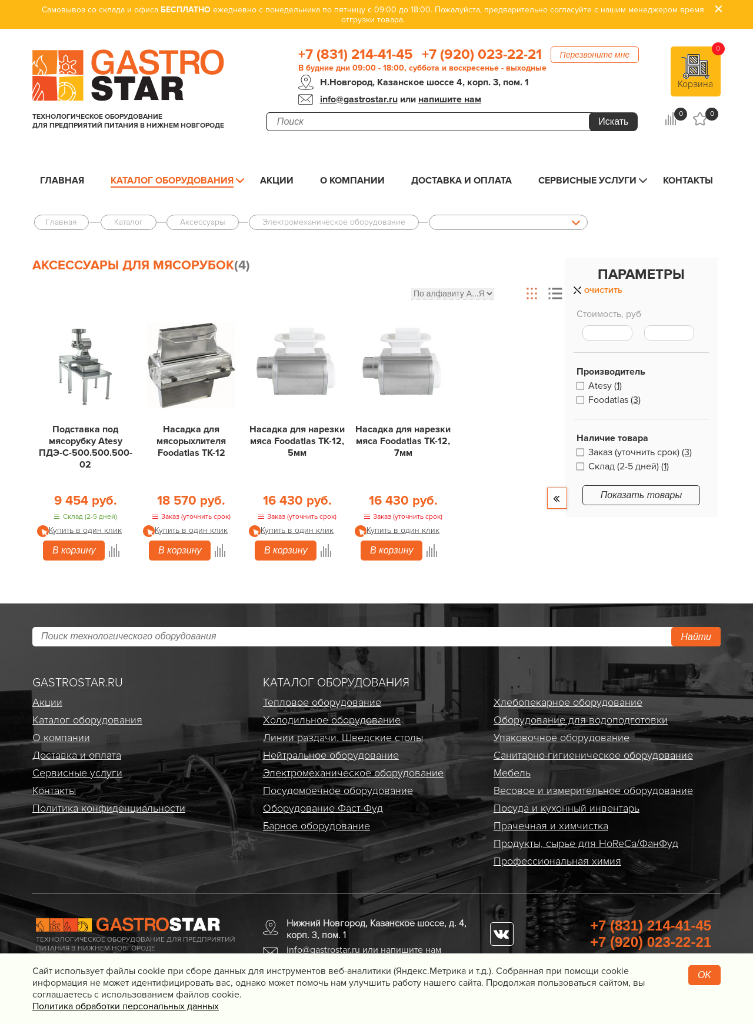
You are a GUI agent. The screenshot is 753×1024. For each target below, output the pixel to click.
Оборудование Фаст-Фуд (323, 808)
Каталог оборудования (172, 180)
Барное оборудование (316, 825)
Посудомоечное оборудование (338, 790)
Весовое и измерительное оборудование (593, 790)
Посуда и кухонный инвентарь (566, 808)
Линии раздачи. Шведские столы (343, 737)
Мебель (512, 772)
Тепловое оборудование (322, 702)
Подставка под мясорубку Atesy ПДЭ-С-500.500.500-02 (85, 447)
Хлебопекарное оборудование (568, 702)
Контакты (688, 180)
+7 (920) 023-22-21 (482, 54)
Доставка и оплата (461, 180)
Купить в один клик (85, 530)
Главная (62, 180)
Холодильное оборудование (332, 719)
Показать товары (641, 495)
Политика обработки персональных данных (125, 1006)
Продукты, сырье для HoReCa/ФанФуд (586, 843)
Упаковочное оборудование (561, 737)
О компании (352, 180)
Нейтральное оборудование (331, 755)
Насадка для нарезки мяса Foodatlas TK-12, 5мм (297, 441)
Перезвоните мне (595, 54)
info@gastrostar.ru (359, 99)
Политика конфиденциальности (108, 808)
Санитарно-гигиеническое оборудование (593, 755)
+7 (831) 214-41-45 (355, 54)
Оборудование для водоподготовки (581, 719)
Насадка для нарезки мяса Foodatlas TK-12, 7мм (403, 441)
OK (704, 975)
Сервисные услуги (587, 180)
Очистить (603, 290)
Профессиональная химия (557, 861)
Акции (277, 180)
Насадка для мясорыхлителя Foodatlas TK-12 (191, 441)
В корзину (73, 550)
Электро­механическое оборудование (353, 772)
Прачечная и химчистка (551, 825)
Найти (696, 637)
